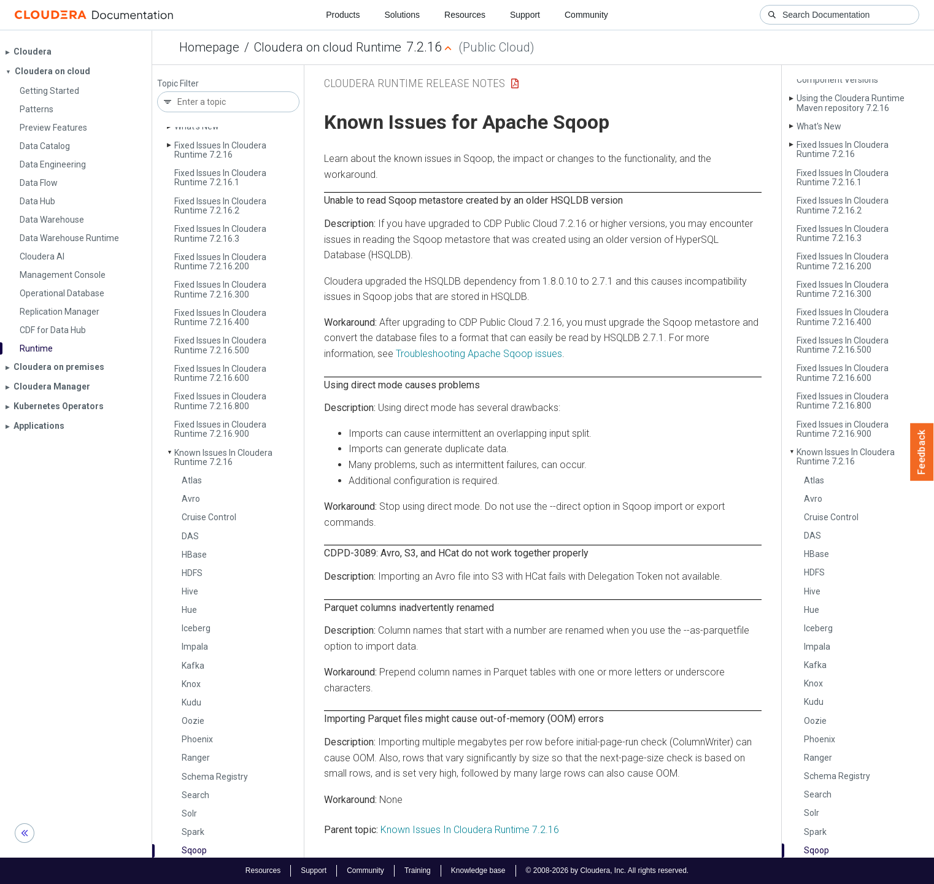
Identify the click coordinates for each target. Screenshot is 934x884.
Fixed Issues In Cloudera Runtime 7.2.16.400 (220, 317)
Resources (464, 15)
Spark (193, 832)
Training (417, 870)
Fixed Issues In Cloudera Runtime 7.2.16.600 (220, 373)
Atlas (192, 480)
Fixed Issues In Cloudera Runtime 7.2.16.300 (220, 289)
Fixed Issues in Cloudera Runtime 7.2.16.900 (220, 429)
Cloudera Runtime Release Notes (414, 83)
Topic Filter (178, 83)
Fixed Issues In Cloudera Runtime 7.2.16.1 (220, 177)
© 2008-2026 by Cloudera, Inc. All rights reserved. (607, 870)
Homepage (209, 47)
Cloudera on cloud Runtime (327, 47)
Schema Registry (215, 777)
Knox (191, 684)
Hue (189, 610)
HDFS (192, 573)
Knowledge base (478, 870)
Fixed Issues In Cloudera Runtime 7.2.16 (220, 150)
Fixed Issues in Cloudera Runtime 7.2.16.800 (220, 400)
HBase (194, 554)
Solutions (402, 15)
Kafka (193, 666)
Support (525, 15)
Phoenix (197, 739)
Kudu (191, 702)
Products (343, 15)
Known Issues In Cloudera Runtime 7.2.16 (223, 457)
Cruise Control (209, 517)
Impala (195, 646)
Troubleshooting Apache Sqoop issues (479, 353)
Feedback (922, 452)
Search (195, 795)
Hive (190, 591)
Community (586, 15)
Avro (191, 499)
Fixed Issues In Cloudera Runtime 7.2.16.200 (220, 261)
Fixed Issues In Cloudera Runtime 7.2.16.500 (220, 345)
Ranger (196, 758)
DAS (190, 536)
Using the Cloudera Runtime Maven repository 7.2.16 (851, 102)
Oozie (193, 721)
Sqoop (194, 850)
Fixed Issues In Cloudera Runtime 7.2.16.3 (220, 233)
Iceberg (196, 628)
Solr (189, 813)
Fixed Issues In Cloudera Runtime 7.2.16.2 (220, 205)
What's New (196, 126)
